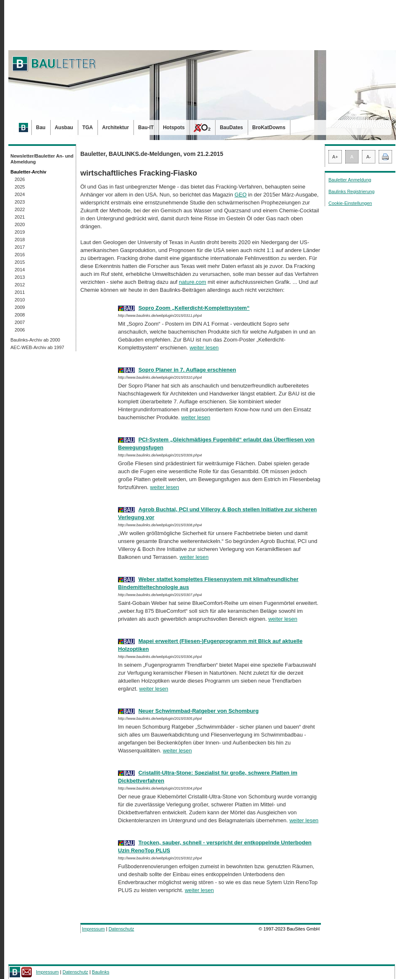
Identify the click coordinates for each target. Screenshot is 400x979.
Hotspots (174, 127)
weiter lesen (204, 347)
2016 (20, 254)
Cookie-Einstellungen (350, 203)
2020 (20, 224)
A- (369, 156)
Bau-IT (146, 127)
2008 (20, 314)
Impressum (93, 928)
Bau (41, 127)
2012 (20, 284)
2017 (20, 247)
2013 (20, 277)
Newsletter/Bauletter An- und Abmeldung (42, 158)
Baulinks (101, 971)
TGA (87, 127)
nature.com (192, 282)
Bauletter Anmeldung (349, 179)
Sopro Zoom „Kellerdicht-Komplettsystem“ (194, 308)
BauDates (231, 127)
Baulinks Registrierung (351, 191)
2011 (20, 292)
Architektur (115, 127)
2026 (20, 179)
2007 (20, 322)
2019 (20, 232)
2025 (20, 186)
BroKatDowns (268, 127)
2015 (20, 262)
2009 (20, 307)
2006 (20, 329)
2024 (20, 194)
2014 (20, 269)
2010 (20, 299)
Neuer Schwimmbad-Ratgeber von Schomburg (198, 711)
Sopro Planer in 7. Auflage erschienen (187, 370)
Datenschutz (121, 928)
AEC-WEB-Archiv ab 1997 (37, 347)
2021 (20, 216)
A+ (335, 156)
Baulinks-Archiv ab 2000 (35, 339)
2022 (20, 209)
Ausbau (64, 127)
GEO (241, 194)
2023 (20, 201)
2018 (20, 239)
